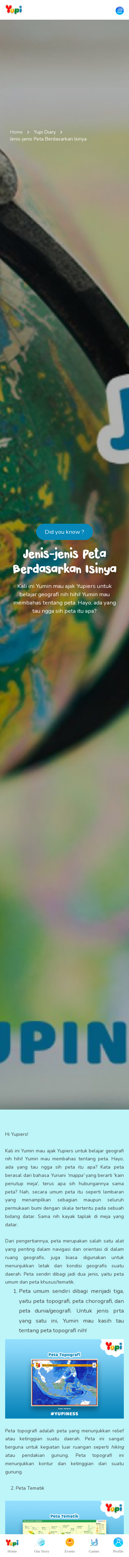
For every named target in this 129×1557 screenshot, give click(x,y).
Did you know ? (64, 532)
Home (16, 132)
